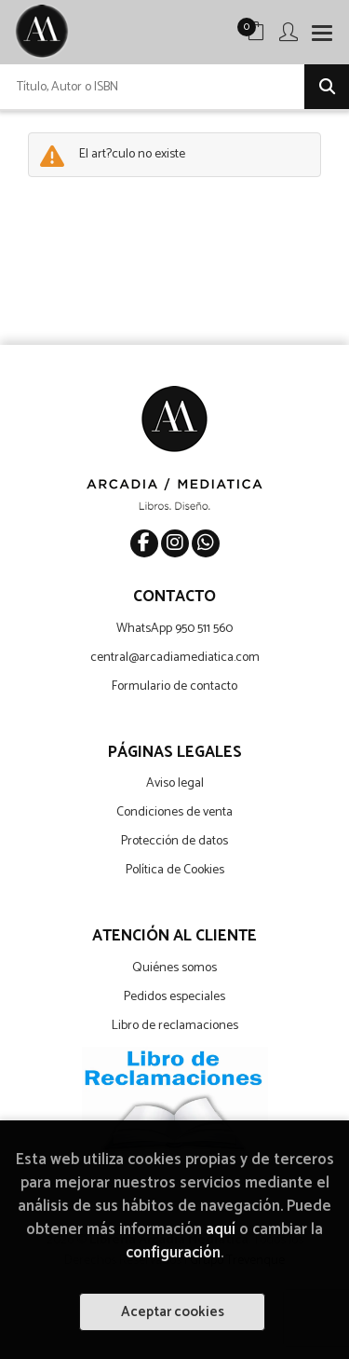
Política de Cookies (175, 870)
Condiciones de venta (174, 812)
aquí (220, 1229)
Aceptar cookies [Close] (172, 1312)
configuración (173, 1253)
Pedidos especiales (174, 997)
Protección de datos (174, 841)
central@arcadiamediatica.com (175, 657)
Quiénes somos (174, 968)
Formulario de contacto (174, 686)
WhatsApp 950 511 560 (174, 628)
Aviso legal (175, 783)
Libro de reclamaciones (175, 1025)
